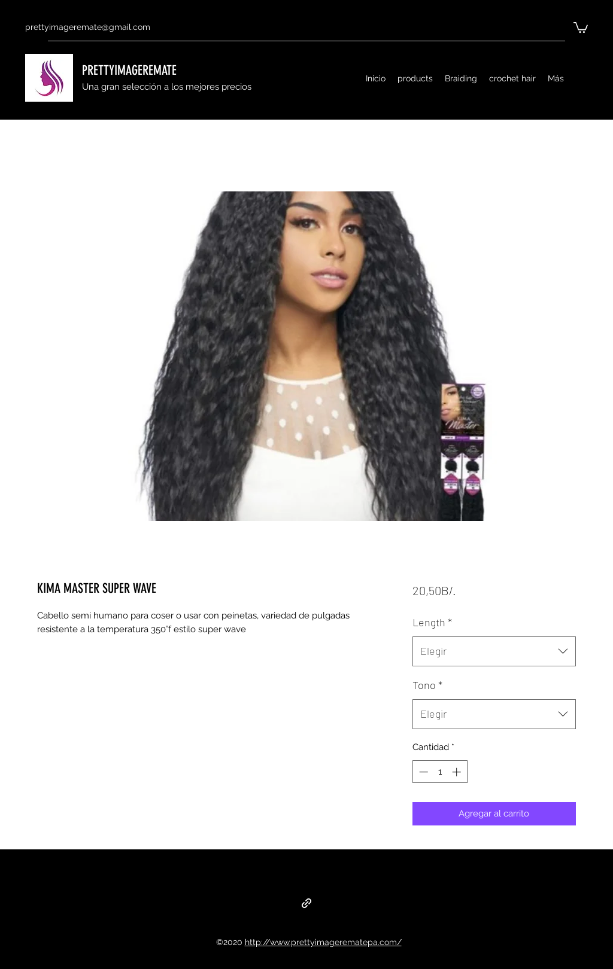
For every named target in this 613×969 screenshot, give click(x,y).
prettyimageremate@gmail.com (87, 27)
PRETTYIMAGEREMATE (129, 70)
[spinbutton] (440, 772)
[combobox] (494, 651)
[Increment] (458, 772)
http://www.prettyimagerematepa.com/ (323, 942)
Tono (427, 684)
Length (432, 622)
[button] (580, 27)
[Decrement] (422, 772)
